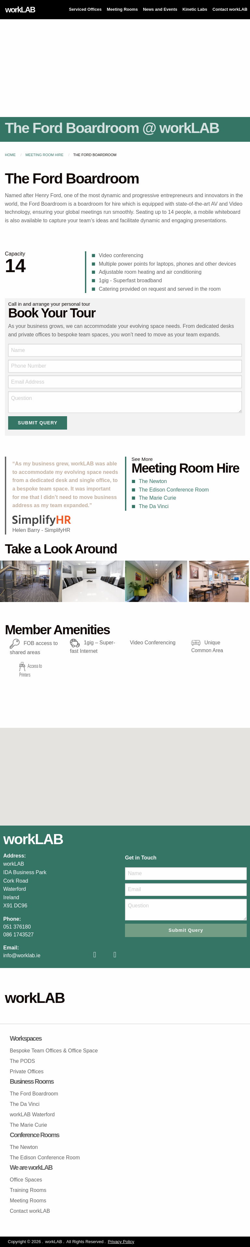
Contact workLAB (230, 9)
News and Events (160, 9)
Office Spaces (26, 1179)
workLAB (20, 9)
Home (10, 155)
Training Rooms (28, 1190)
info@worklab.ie (21, 955)
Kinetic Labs (195, 9)
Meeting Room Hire (44, 155)
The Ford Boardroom (34, 1093)
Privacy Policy (121, 1241)
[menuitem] (85, 9)
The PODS (22, 1061)
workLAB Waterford (32, 1114)
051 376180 (17, 927)
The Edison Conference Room (174, 489)
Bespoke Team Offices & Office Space (54, 1050)
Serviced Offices (85, 9)
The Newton (153, 481)
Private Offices (27, 1071)
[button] (125, 771)
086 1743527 (18, 934)
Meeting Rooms (122, 9)
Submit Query (38, 422)
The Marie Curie (157, 498)
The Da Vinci (153, 506)
